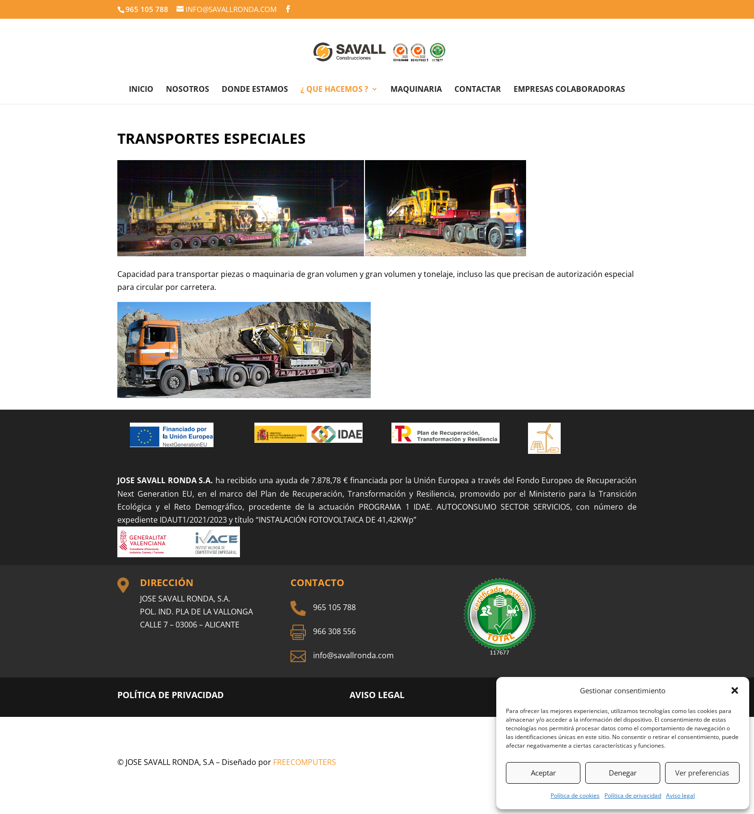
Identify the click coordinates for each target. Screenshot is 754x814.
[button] (735, 690)
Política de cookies (575, 795)
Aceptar (543, 772)
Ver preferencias (702, 772)
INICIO (141, 90)
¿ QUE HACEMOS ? (334, 90)
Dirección (166, 582)
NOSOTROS (187, 90)
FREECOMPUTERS (304, 762)
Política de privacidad (632, 795)
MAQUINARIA (416, 90)
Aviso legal (680, 795)
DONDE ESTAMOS (255, 90)
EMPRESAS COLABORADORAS (569, 90)
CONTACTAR (477, 90)
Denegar (623, 772)
